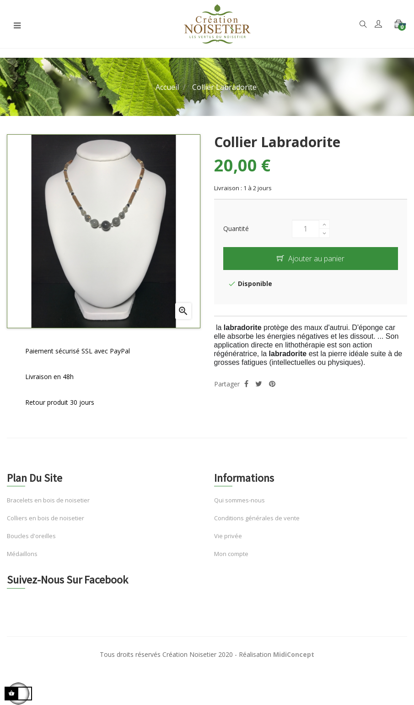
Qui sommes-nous (239, 500)
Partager (246, 384)
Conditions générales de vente (257, 518)
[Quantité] (305, 229)
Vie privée (228, 536)
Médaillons (22, 554)
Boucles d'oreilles (31, 536)
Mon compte (231, 554)
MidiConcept (293, 654)
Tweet (258, 384)
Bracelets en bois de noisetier (48, 500)
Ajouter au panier (310, 258)
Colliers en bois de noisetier (45, 518)
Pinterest (272, 384)
